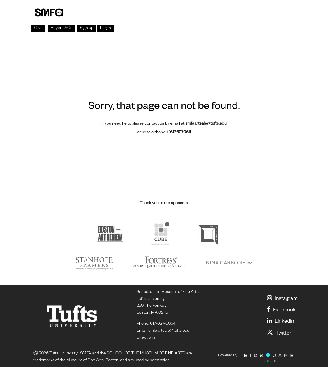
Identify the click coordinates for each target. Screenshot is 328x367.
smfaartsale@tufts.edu (206, 124)
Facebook (281, 310)
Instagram (282, 299)
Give (38, 28)
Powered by (227, 356)
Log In (105, 28)
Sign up (86, 28)
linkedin (280, 322)
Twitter (279, 334)
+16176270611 (178, 132)
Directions (146, 338)
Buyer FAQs (61, 28)
